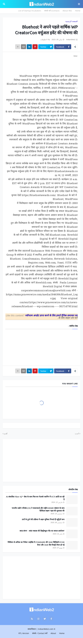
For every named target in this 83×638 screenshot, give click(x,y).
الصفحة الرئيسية (71, 21)
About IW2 (67, 10)
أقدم (5, 433)
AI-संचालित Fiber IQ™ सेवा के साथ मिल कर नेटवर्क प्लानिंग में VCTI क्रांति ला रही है (35, 498)
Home (77, 10)
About (53, 633)
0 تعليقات (43, 40)
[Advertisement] (41, 64)
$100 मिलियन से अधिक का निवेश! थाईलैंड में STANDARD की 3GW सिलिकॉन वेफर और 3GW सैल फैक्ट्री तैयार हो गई (36, 543)
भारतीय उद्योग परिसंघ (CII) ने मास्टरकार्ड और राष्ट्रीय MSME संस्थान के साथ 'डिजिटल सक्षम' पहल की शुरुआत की (38, 509)
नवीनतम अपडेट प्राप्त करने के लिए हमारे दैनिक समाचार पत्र (51, 315)
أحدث (77, 433)
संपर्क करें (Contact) (51, 10)
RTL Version (24, 633)
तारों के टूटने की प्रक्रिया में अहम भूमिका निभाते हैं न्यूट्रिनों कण (43, 519)
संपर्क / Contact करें (39, 633)
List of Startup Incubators (29, 10)
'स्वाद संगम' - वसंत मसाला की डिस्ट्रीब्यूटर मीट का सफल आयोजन (42, 530)
